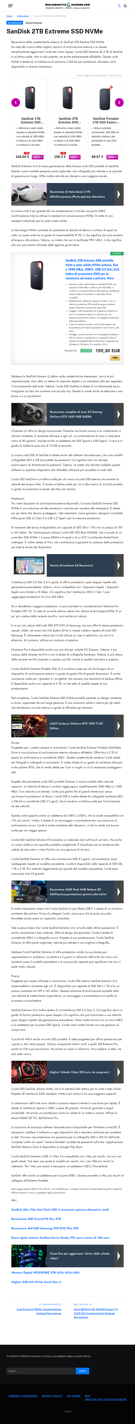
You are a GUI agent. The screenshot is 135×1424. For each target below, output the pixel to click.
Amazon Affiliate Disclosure (106, 1399)
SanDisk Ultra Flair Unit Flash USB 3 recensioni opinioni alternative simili (60, 1210)
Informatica (15, 23)
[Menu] (10, 6)
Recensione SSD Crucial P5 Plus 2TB (36, 1219)
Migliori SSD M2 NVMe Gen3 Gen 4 (36, 1282)
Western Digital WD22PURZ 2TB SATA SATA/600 (45, 1272)
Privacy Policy (52, 1396)
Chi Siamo (74, 1396)
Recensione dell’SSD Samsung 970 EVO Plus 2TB (44, 1228)
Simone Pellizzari (33, 22)
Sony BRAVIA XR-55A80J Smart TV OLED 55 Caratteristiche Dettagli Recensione (96, 1313)
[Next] (119, 102)
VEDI (115, 357)
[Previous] (15, 102)
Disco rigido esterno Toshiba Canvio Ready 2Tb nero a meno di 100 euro (60, 1238)
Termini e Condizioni (22, 1396)
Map (88, 1396)
